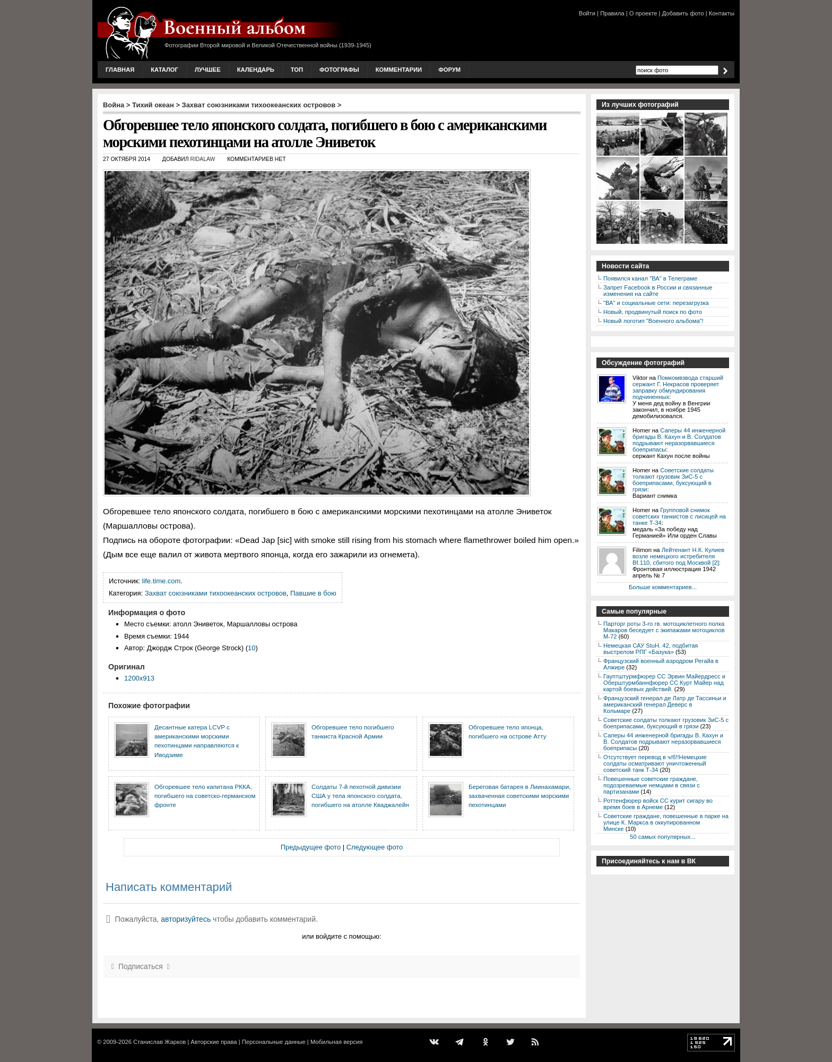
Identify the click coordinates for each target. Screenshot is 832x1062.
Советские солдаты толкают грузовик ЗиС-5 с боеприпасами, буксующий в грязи (673, 479)
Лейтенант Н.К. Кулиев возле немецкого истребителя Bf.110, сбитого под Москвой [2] (678, 556)
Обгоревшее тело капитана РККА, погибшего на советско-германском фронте (205, 796)
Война (113, 105)
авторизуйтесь (186, 919)
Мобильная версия (336, 1042)
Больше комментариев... (663, 587)
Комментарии (399, 69)
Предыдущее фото (311, 847)
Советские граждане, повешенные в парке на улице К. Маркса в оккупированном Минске (666, 822)
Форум (449, 69)
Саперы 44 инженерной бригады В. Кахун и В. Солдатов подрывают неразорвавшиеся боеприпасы (678, 440)
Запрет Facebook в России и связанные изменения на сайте (657, 290)
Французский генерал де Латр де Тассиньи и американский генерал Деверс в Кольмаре (664, 704)
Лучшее (208, 69)
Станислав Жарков (159, 1042)
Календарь (255, 69)
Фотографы (339, 69)
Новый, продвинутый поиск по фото (652, 312)
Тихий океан (153, 105)
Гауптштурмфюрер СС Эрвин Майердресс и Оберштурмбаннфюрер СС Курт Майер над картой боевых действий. (664, 682)
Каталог (164, 69)
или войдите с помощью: (341, 936)
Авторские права (213, 1042)
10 (251, 648)
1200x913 (139, 678)
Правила (612, 13)
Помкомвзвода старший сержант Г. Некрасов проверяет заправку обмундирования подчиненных (677, 387)
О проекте (643, 13)
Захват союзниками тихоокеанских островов (259, 105)
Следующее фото (374, 847)
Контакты (721, 13)
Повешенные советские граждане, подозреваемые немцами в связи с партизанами (651, 785)
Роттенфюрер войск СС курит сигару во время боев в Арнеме (658, 803)
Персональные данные (274, 1042)
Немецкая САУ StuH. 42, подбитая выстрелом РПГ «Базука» (650, 648)
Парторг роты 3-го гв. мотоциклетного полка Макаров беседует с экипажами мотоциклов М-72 (664, 630)
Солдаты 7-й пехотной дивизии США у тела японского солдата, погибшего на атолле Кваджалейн (360, 796)
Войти (587, 13)
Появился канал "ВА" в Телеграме (650, 278)
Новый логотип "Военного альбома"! (653, 321)
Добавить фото (683, 13)
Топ (297, 69)
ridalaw (202, 159)
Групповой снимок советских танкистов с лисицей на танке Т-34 (679, 516)
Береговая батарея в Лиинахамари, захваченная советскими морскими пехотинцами (519, 796)
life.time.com (161, 581)
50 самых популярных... (662, 837)
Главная (120, 69)
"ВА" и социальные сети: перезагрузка (656, 303)
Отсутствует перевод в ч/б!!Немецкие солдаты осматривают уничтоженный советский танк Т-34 (655, 763)
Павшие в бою (313, 593)
